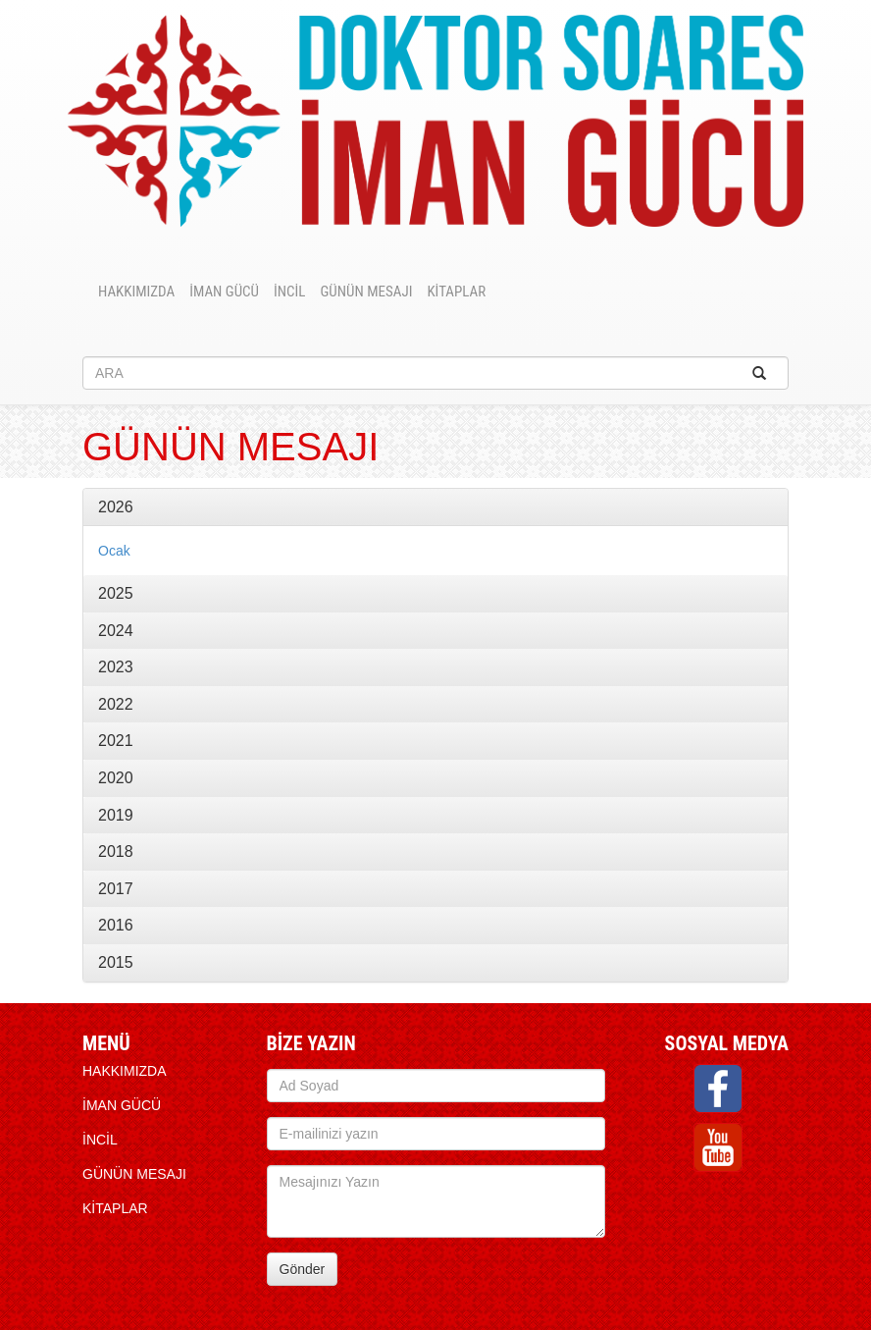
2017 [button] (115, 888)
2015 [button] (115, 962)
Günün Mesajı (366, 291)
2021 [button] (115, 740)
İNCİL (289, 291)
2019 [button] (115, 815)
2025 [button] (115, 593)
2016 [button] (115, 925)
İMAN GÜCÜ (224, 291)
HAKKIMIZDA (136, 291)
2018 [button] (115, 851)
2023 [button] (115, 667)
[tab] (435, 507)
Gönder (303, 1269)
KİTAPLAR (456, 291)
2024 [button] (115, 630)
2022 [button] (115, 704)
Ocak (114, 551)
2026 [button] (115, 507)
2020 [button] (115, 778)
